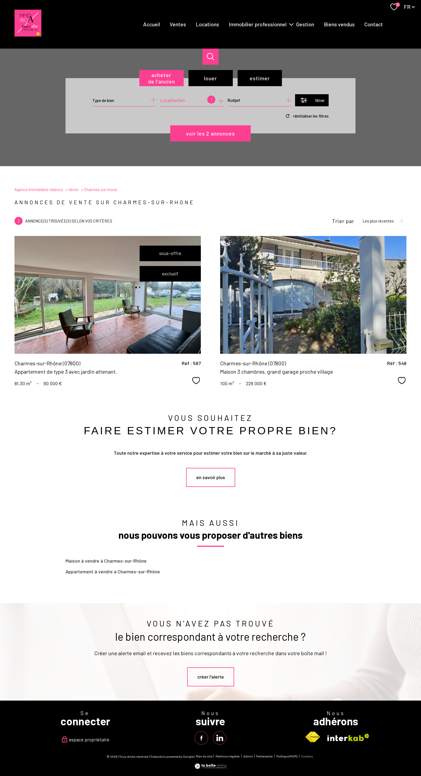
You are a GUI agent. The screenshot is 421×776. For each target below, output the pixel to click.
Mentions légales (228, 756)
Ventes (178, 24)
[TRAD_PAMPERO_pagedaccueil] (27, 35)
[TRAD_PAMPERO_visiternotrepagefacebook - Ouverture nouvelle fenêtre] (201, 738)
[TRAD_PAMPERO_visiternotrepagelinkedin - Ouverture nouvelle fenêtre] (219, 738)
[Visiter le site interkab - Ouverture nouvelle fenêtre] (348, 737)
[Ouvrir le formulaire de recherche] (312, 100)
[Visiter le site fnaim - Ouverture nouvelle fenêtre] (312, 737)
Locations (207, 24)
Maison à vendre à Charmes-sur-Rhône (106, 561)
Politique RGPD (287, 756)
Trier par (343, 221)
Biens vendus (339, 24)
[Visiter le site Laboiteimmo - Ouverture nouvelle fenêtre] (210, 767)
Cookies (307, 756)
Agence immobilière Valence (38, 189)
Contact (373, 24)
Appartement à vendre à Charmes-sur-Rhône (113, 571)
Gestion (305, 24)
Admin (248, 756)
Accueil (151, 24)
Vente (73, 189)
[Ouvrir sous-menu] (291, 24)
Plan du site (204, 756)
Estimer (260, 78)
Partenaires (264, 756)
